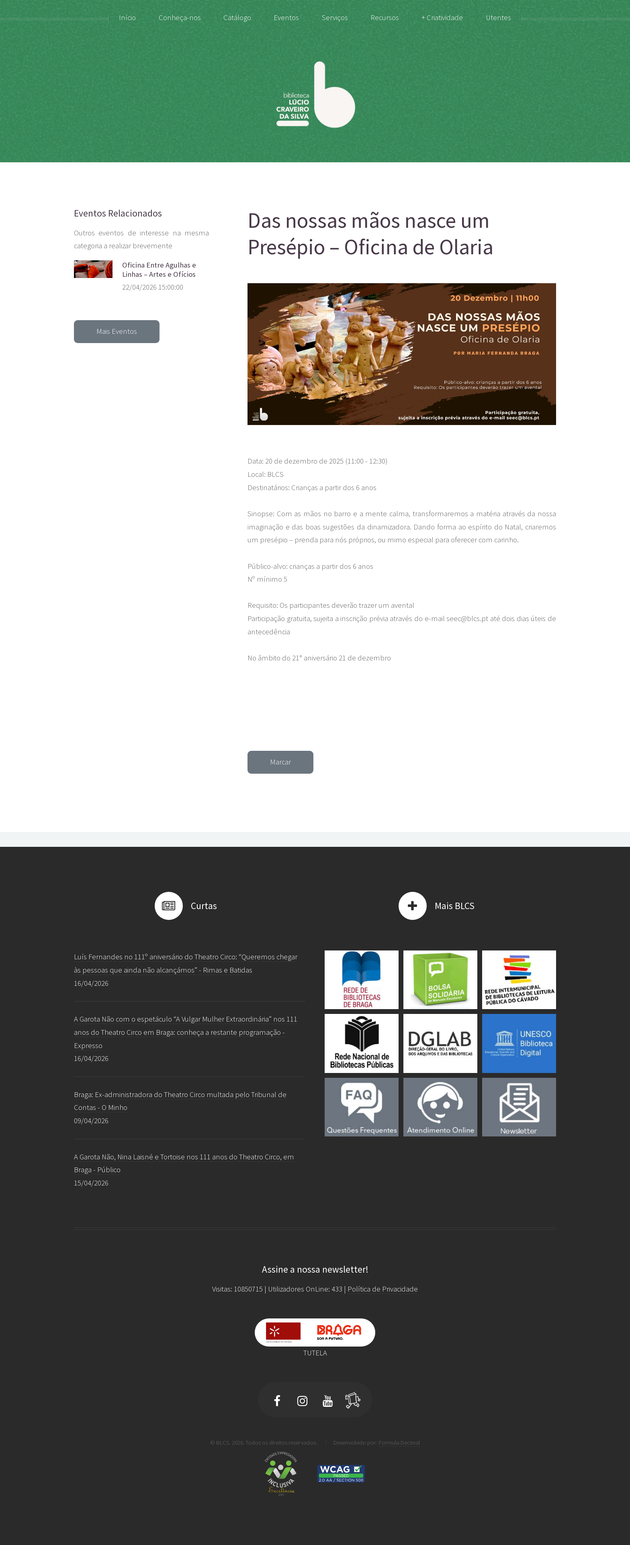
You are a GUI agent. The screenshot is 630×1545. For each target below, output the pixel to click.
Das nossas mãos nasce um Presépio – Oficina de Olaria (370, 234)
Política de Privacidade (383, 1289)
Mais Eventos (116, 331)
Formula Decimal (399, 1442)
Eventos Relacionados (118, 213)
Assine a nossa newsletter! (315, 1269)
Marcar (280, 761)
